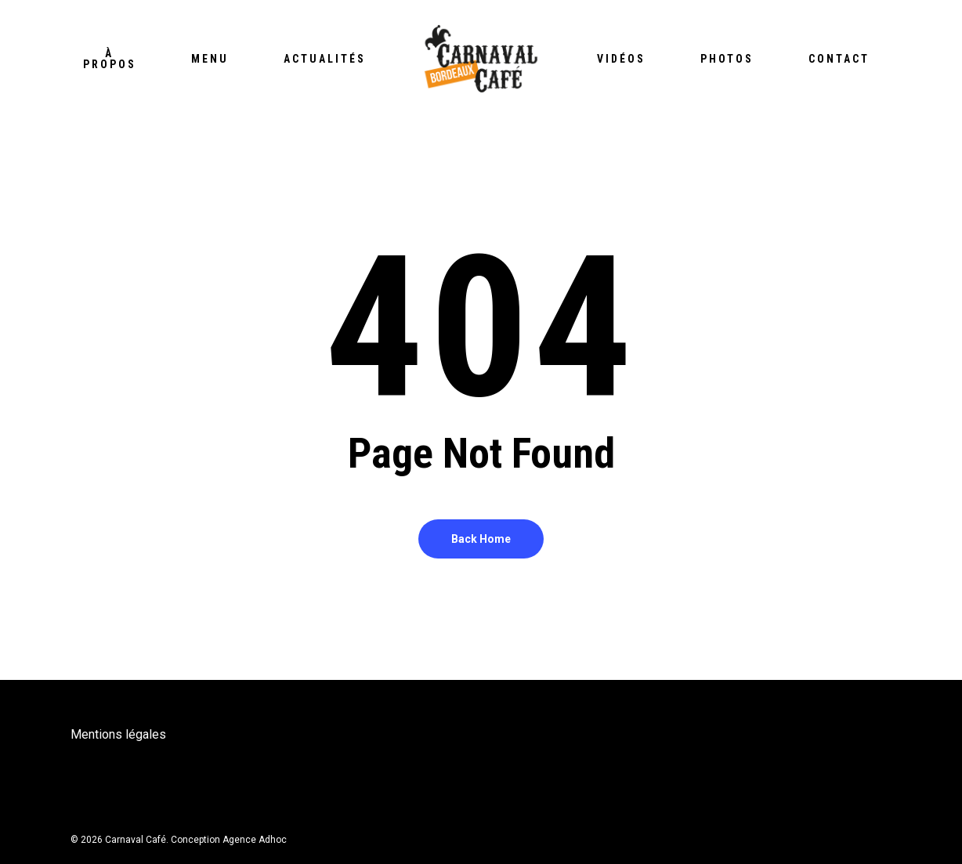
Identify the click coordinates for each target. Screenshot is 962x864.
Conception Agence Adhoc (229, 839)
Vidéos (621, 58)
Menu (210, 58)
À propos (109, 59)
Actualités (325, 58)
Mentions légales (118, 734)
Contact (839, 58)
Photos (727, 58)
